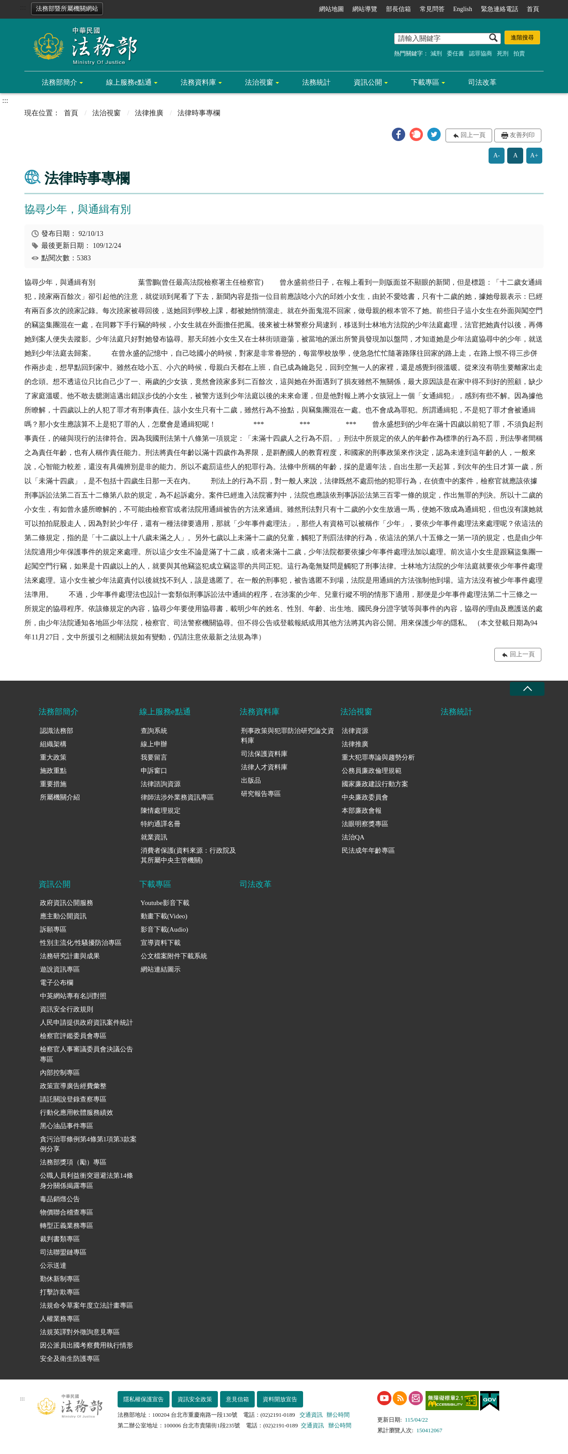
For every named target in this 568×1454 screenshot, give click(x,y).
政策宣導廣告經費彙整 (73, 1086)
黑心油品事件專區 (66, 1125)
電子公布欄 (56, 982)
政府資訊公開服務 (66, 902)
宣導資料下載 (161, 942)
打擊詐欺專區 (60, 1292)
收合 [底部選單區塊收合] (527, 689)
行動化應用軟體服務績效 (76, 1112)
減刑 (436, 53)
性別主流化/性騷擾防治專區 (81, 942)
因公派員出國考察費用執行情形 (86, 1345)
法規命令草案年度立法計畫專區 (86, 1305)
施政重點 (53, 770)
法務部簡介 (59, 82)
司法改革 (482, 82)
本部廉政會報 (362, 810)
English (462, 9)
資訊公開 (368, 82)
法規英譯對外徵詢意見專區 (80, 1332)
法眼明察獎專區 (365, 823)
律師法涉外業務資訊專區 (177, 797)
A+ (534, 155)
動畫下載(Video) (164, 916)
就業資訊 (154, 837)
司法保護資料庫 (264, 753)
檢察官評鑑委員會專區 (73, 1035)
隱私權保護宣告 (143, 1399)
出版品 (251, 780)
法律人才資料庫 (264, 767)
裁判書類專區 (60, 1238)
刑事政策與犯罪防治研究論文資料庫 (287, 736)
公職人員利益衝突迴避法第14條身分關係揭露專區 (86, 1180)
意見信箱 (237, 1399)
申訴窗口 (154, 770)
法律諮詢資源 (161, 784)
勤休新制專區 (60, 1278)
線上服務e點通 (129, 82)
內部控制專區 (60, 1072)
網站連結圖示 (161, 969)
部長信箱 (398, 9)
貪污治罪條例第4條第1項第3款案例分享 (88, 1144)
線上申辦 (154, 744)
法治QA (353, 837)
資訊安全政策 (195, 1399)
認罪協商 (480, 53)
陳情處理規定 (161, 810)
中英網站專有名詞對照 (73, 995)
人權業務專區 (60, 1318)
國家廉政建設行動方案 (375, 784)
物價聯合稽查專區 (66, 1212)
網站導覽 (364, 9)
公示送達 (53, 1265)
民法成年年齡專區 (368, 850)
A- (496, 155)
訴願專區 (53, 929)
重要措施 (53, 784)
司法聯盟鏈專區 (63, 1252)
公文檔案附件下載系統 (174, 956)
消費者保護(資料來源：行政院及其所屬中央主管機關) (188, 855)
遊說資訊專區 (60, 969)
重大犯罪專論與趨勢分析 (378, 757)
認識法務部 (56, 730)
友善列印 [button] (522, 135)
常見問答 (432, 9)
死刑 (503, 53)
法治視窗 (259, 82)
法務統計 (316, 82)
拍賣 (519, 53)
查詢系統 (154, 730)
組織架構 (53, 744)
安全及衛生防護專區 (70, 1358)
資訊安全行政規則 (66, 1009)
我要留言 (154, 757)
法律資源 (355, 730)
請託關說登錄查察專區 (73, 1099)
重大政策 (53, 757)
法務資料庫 (198, 82)
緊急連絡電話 (499, 9)
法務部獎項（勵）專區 (73, 1162)
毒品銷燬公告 (60, 1199)
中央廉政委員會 (365, 797)
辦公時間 (338, 1414)
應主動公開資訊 (63, 916)
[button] (398, 134)
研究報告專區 (261, 793)
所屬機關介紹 (60, 797)
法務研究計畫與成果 (70, 956)
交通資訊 (311, 1414)
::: (23, 7)
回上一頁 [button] (473, 135)
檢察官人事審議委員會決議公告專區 (86, 1054)
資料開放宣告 (280, 1399)
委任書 (455, 53)
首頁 (533, 9)
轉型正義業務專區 (66, 1225)
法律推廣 (149, 113)
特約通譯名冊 (161, 823)
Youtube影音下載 (165, 902)
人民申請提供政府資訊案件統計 (86, 1022)
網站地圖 (331, 9)
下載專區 (425, 82)
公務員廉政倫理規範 (372, 770)
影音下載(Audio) (165, 929)
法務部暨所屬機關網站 (67, 8)
